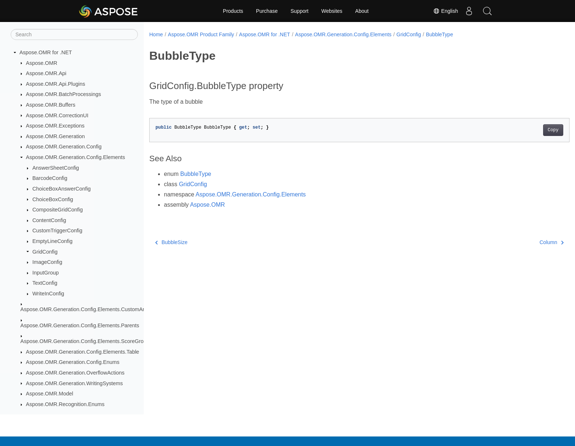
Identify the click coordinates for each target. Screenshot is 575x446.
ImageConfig (47, 262)
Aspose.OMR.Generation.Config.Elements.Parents (80, 325)
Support (299, 11)
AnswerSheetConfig (55, 168)
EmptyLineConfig (52, 241)
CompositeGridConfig (57, 210)
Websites (331, 11)
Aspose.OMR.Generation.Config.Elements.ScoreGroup (85, 341)
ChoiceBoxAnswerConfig (61, 189)
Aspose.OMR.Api (46, 73)
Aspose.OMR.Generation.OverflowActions (75, 373)
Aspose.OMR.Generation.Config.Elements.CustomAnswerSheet (96, 309)
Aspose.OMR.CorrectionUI (57, 115)
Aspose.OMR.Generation (55, 136)
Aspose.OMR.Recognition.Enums (65, 404)
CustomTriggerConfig (57, 230)
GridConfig (45, 252)
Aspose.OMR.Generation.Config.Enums (73, 362)
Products (233, 11)
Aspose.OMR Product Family (201, 34)
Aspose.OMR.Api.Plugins (55, 84)
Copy (524, 130)
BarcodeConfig (49, 178)
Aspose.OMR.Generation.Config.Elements (75, 157)
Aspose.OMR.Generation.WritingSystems (74, 383)
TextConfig (44, 283)
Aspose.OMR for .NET (45, 52)
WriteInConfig (48, 293)
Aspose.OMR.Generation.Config (64, 147)
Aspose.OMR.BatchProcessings (63, 94)
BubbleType (439, 34)
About (362, 11)
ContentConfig (49, 220)
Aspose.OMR (42, 63)
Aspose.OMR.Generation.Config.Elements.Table (82, 352)
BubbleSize (171, 242)
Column (522, 242)
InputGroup (45, 273)
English (445, 11)
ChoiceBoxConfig (52, 199)
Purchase (267, 11)
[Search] (74, 34)
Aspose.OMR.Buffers (51, 105)
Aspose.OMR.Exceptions (55, 126)
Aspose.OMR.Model (49, 394)
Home (156, 34)
